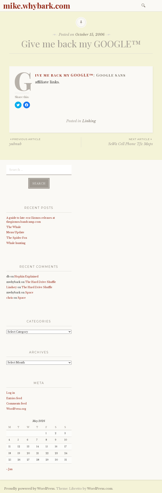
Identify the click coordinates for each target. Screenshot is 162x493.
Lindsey (11, 287)
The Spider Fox (16, 237)
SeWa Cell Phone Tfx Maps (117, 141)
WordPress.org (16, 408)
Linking (89, 121)
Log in (10, 392)
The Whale (13, 227)
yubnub (45, 141)
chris (9, 297)
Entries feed (14, 398)
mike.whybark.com (36, 5)
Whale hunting (16, 243)
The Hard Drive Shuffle (40, 282)
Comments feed (16, 403)
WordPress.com (99, 488)
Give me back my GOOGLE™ (64, 75)
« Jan (9, 469)
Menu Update (15, 232)
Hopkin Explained (26, 276)
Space (29, 292)
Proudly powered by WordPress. (29, 488)
